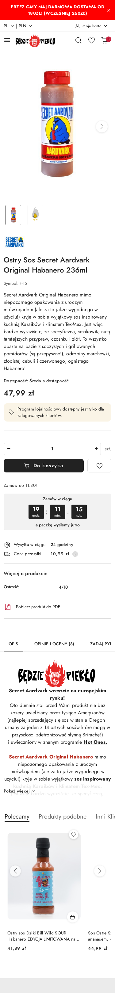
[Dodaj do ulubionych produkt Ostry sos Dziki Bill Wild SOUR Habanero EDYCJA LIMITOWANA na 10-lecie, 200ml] (73, 834)
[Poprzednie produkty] (15, 871)
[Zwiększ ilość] (96, 449)
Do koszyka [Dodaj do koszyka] (43, 465)
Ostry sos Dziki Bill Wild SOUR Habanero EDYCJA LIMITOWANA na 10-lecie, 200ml (41, 936)
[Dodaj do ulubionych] (99, 465)
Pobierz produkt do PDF (32, 607)
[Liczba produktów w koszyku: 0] (104, 40)
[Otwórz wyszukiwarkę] (78, 40)
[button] (101, 126)
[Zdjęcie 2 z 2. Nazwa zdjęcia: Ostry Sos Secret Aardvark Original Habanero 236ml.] (35, 215)
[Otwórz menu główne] (7, 40)
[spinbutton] (52, 449)
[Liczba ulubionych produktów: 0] (91, 40)
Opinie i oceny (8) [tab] (54, 644)
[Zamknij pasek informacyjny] (108, 10)
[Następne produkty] (99, 871)
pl (9, 26)
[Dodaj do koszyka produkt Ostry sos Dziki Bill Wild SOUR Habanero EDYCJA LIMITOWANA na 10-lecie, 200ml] (72, 916)
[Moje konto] (91, 26)
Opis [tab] (13, 644)
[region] (57, 512)
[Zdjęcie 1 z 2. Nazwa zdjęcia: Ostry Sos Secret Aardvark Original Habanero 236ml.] (13, 215)
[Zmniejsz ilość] (8, 449)
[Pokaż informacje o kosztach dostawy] (75, 554)
